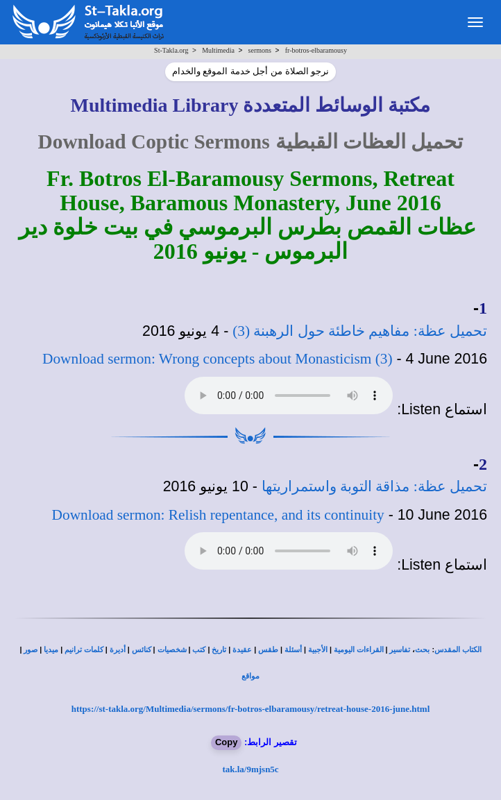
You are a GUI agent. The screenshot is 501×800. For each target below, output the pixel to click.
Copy (226, 742)
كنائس (141, 650)
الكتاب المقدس (458, 650)
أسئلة (293, 650)
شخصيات (172, 650)
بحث (422, 650)
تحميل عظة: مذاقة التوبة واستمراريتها (374, 486)
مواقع (250, 676)
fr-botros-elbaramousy (316, 50)
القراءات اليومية (359, 650)
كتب (198, 650)
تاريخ (219, 650)
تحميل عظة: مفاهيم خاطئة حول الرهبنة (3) (359, 331)
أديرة (118, 650)
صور (30, 650)
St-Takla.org (171, 50)
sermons (259, 50)
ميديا (51, 650)
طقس (268, 650)
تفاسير (399, 650)
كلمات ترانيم (84, 650)
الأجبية (318, 650)
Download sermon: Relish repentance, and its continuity (218, 515)
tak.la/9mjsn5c (250, 769)
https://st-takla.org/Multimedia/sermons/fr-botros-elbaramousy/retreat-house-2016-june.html (250, 709)
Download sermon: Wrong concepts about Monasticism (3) (217, 358)
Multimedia (218, 50)
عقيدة (242, 650)
